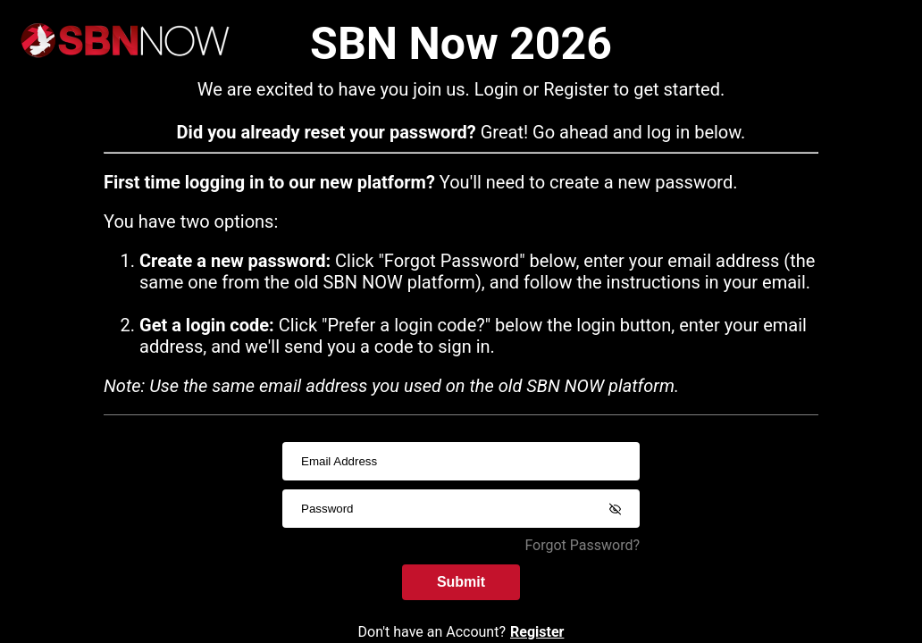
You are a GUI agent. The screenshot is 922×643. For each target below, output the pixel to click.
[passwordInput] (461, 508)
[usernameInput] (461, 461)
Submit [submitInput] (461, 580)
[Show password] (614, 509)
